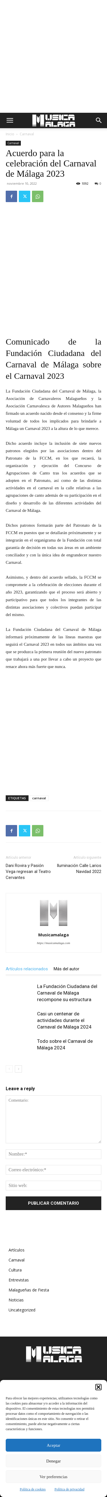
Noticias (16, 1300)
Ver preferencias (54, 1476)
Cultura (15, 1270)
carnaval (39, 798)
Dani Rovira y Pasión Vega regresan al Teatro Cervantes (28, 871)
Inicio (10, 134)
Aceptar (53, 1445)
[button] (98, 1387)
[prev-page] (9, 1069)
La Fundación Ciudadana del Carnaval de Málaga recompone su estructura (67, 992)
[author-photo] (53, 927)
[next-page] (18, 1069)
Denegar (53, 1461)
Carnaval (27, 134)
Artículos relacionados (27, 968)
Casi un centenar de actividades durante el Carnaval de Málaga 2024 (64, 1020)
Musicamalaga (53, 934)
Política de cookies (33, 1489)
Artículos (17, 1250)
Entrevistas (19, 1280)
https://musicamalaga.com (53, 943)
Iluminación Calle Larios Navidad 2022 (79, 868)
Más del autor (66, 968)
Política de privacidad (69, 1489)
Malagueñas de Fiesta (29, 1290)
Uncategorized (22, 1310)
